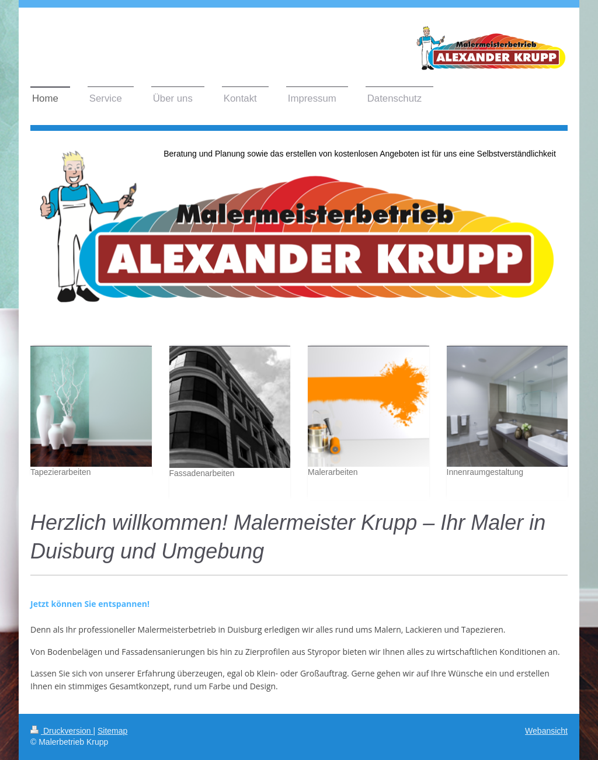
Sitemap (112, 730)
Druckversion (61, 730)
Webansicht (546, 730)
